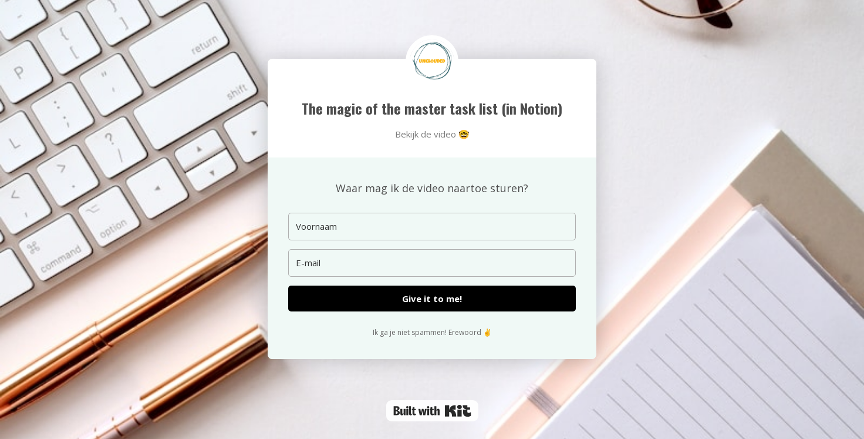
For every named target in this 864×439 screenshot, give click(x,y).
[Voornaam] (432, 226)
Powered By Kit (432, 410)
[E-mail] (432, 263)
